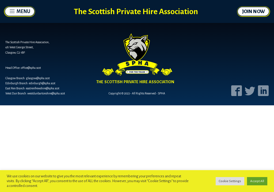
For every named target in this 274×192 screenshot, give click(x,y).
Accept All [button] (257, 181)
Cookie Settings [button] (230, 181)
